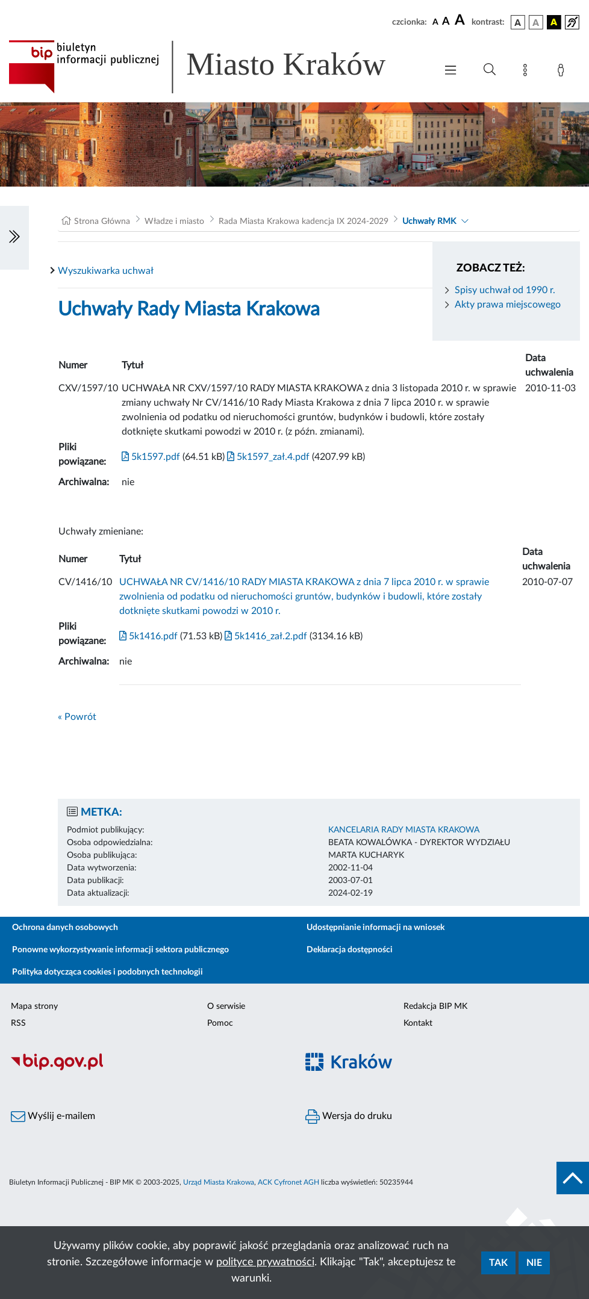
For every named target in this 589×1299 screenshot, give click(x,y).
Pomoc (220, 1023)
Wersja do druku (348, 1116)
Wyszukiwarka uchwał (106, 271)
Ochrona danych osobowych (65, 927)
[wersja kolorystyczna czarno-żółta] (554, 22)
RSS (18, 1023)
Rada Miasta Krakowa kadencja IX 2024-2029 (303, 221)
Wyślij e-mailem (53, 1116)
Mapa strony (34, 1006)
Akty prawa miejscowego (508, 304)
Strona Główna (102, 221)
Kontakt (418, 1023)
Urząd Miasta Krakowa (218, 1182)
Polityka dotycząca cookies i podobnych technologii (107, 972)
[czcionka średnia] (446, 22)
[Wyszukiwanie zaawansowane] (490, 70)
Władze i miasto (174, 221)
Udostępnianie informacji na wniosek (375, 927)
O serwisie (226, 1006)
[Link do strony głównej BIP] (214, 66)
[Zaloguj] (563, 72)
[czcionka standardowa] (435, 21)
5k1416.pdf (148, 636)
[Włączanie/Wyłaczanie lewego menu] (14, 238)
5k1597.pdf (151, 457)
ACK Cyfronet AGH (288, 1182)
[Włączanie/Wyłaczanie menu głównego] (450, 71)
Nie (534, 1263)
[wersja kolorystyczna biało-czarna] (536, 22)
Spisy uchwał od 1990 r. (505, 290)
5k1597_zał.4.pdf (267, 457)
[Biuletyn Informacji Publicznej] (147, 1069)
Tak (498, 1263)
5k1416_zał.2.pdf (264, 636)
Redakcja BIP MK (435, 1006)
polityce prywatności (265, 1262)
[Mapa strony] (527, 72)
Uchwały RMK (429, 221)
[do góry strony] (572, 1178)
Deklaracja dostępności (350, 950)
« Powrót (77, 717)
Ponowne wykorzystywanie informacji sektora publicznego (120, 950)
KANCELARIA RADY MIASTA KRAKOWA (403, 830)
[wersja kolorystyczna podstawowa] (518, 22)
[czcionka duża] (461, 20)
